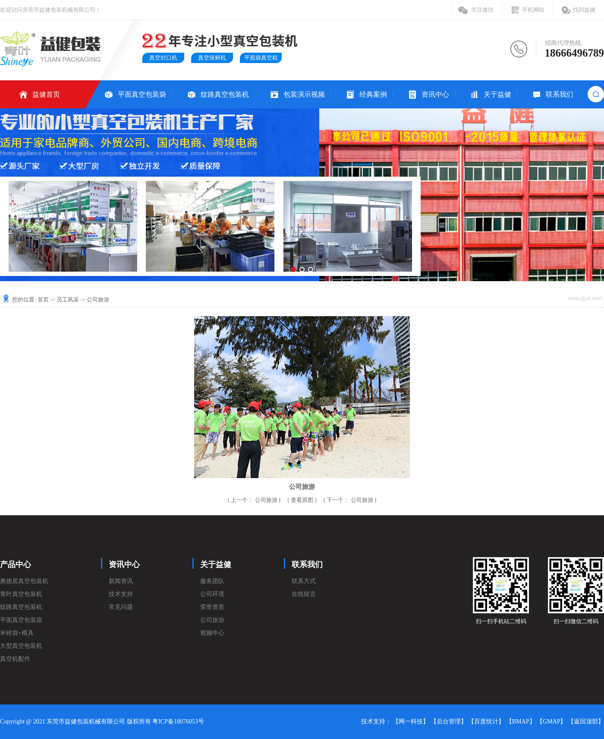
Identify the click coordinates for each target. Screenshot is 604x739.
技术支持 (121, 594)
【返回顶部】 (586, 721)
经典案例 (373, 94)
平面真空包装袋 (142, 94)
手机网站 (533, 9)
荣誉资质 (212, 607)
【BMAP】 (520, 721)
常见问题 (121, 607)
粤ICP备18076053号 (178, 721)
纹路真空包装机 (225, 94)
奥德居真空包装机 (24, 581)
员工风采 (68, 299)
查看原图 (303, 500)
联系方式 (304, 581)
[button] (293, 269)
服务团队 (212, 581)
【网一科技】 (411, 721)
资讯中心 (435, 94)
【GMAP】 (551, 721)
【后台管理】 (449, 721)
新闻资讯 (121, 581)
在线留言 (304, 594)
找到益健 (584, 9)
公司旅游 (255, 500)
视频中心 (212, 633)
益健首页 (46, 94)
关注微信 (482, 9)
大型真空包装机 (21, 646)
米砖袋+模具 (17, 633)
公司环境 (212, 594)
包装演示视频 (304, 94)
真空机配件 (15, 659)
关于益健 (497, 94)
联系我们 (559, 94)
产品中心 (15, 564)
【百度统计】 (486, 721)
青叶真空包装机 (21, 594)
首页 (43, 299)
